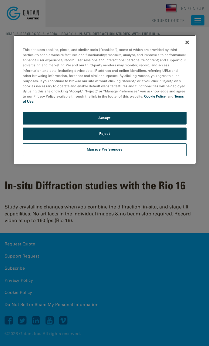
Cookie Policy (155, 96)
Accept (104, 118)
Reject (104, 133)
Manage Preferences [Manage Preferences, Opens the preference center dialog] (104, 149)
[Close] (187, 42)
